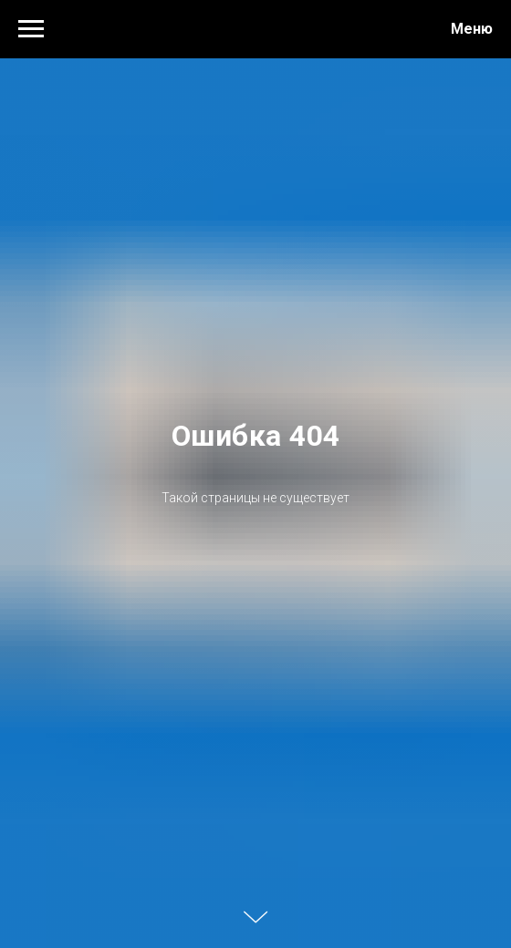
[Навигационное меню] (31, 29)
